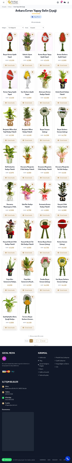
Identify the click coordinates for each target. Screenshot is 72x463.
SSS (56, 367)
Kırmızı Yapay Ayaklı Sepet (9, 93)
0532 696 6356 (9, 399)
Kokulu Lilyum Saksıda (27, 55)
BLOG (49, 460)
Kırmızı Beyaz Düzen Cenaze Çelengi (44, 243)
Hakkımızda (42, 357)
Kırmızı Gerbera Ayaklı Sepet (62, 55)
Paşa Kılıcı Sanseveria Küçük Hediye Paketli (27, 281)
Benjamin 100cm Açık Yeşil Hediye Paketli (10, 130)
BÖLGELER (54, 460)
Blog (40, 360)
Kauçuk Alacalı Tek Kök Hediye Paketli (27, 243)
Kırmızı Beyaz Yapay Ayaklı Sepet (44, 55)
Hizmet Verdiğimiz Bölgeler (43, 365)
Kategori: (4, 27)
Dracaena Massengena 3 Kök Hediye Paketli (10, 206)
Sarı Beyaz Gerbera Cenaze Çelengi (62, 280)
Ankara (10, 6)
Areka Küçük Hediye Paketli (62, 93)
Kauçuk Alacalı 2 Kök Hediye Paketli (10, 243)
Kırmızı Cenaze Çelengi (62, 243)
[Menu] (3, 2)
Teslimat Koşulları (43, 375)
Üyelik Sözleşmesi (60, 360)
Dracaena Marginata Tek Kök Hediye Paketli (62, 169)
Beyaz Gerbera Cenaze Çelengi (62, 130)
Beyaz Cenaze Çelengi (45, 130)
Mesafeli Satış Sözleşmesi (62, 357)
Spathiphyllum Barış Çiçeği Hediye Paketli (9, 319)
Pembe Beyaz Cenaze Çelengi (45, 280)
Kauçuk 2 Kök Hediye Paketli (62, 205)
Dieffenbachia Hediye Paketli (10, 168)
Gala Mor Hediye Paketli (27, 205)
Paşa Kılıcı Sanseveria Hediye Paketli (10, 281)
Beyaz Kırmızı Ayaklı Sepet (9, 55)
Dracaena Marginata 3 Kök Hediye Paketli (45, 168)
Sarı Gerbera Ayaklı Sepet (27, 93)
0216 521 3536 (9, 394)
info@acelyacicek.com (11, 405)
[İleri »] (44, 341)
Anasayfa (4, 6)
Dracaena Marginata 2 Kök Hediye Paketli (27, 168)
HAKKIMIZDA (43, 460)
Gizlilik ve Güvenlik (43, 372)
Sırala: (26, 27)
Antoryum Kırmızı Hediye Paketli (45, 93)
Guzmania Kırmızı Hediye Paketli (44, 205)
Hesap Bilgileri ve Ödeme (62, 364)
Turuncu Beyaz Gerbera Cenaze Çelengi (27, 319)
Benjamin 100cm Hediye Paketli (27, 130)
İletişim (40, 369)
